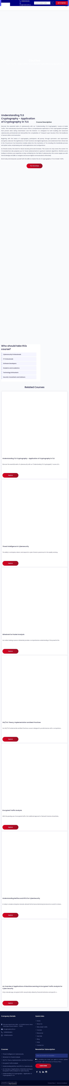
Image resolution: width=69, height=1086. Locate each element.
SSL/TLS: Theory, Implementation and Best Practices (18, 1060)
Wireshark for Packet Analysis (11, 1057)
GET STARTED (62, 3)
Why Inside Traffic (42, 1027)
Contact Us (40, 1045)
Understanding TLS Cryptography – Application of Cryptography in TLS (17, 1074)
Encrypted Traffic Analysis (10, 1063)
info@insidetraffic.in (9, 1029)
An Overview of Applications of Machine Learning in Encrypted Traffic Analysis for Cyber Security (18, 1070)
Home (7, 64)
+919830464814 (8, 1035)
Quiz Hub (39, 1036)
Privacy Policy (57, 1062)
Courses (13, 64)
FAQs (38, 1042)
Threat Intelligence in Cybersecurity (13, 1054)
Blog (38, 1039)
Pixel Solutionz (13, 1084)
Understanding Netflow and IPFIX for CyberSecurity (17, 1066)
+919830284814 (7, 1032)
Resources (40, 1033)
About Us (39, 1024)
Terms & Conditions (62, 1083)
